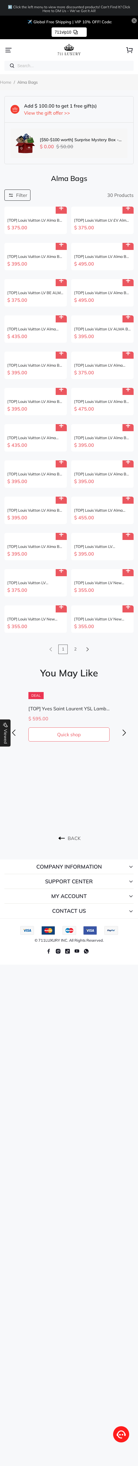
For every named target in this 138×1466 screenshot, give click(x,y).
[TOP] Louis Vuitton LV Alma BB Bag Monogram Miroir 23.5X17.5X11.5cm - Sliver (101, 293)
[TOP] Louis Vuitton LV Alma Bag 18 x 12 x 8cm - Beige (98, 510)
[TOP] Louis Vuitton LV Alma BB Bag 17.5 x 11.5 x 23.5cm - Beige (34, 401)
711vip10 (66, 32)
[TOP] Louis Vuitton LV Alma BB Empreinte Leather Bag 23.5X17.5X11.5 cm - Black (34, 256)
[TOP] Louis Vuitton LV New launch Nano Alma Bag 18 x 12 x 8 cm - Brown (34, 619)
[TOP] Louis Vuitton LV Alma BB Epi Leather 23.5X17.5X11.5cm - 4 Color (34, 546)
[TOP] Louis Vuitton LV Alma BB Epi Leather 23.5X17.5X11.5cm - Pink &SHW (34, 474)
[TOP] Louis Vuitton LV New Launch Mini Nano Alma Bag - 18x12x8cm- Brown (100, 583)
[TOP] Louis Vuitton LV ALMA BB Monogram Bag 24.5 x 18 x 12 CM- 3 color (102, 329)
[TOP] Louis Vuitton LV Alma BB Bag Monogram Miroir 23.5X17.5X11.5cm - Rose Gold (101, 256)
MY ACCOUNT (69, 896)
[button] (13, 733)
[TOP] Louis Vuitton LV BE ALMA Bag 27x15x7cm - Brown (35, 293)
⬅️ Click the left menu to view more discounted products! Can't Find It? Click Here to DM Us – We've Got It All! (69, 9)
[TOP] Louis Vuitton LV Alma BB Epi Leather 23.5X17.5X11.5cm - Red (101, 438)
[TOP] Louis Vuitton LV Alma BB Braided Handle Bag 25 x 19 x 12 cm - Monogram (34, 220)
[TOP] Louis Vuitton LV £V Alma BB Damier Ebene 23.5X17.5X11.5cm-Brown (101, 220)
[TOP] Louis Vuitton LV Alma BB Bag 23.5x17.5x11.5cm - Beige (101, 401)
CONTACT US (69, 910)
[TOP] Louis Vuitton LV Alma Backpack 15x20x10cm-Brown (101, 365)
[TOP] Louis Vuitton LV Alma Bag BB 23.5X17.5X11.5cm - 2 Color (34, 438)
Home (5, 82)
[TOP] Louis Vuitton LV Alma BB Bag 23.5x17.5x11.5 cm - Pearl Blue (34, 365)
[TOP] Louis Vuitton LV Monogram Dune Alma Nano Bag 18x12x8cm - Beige (32, 583)
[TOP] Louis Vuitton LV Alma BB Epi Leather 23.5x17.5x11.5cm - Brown (102, 474)
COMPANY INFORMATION (69, 866)
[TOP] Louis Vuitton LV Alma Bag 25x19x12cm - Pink (31, 329)
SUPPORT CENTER (69, 881)
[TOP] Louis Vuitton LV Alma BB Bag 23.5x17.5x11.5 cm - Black (34, 510)
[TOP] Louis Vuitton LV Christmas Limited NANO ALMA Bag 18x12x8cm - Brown (102, 546)
